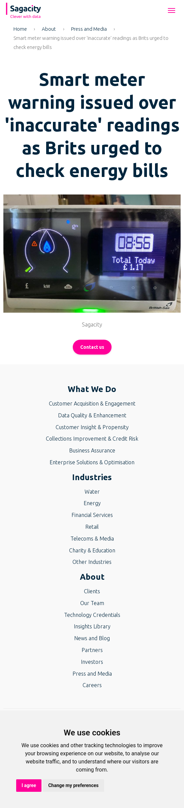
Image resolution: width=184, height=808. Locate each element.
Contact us (92, 347)
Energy (92, 503)
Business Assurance (92, 450)
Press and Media (89, 29)
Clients (92, 591)
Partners (92, 650)
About (49, 29)
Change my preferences (73, 785)
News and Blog (92, 638)
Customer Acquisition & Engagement (92, 403)
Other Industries (92, 562)
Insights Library (92, 626)
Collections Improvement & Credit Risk (92, 439)
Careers (92, 685)
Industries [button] (92, 477)
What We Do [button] (92, 389)
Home (20, 29)
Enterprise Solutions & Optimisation (92, 462)
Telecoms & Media (92, 539)
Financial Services (92, 515)
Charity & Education (92, 550)
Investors (92, 662)
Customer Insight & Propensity (92, 427)
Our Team (92, 603)
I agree (29, 785)
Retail (92, 527)
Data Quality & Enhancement (92, 415)
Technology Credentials (92, 615)
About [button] (92, 576)
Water (92, 492)
